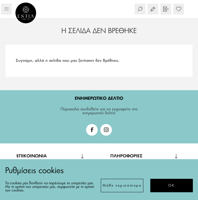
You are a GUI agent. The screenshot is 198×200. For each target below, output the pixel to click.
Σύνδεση (165, 9)
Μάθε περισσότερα (122, 185)
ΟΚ (171, 185)
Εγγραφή (152, 9)
